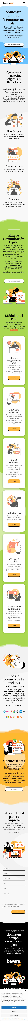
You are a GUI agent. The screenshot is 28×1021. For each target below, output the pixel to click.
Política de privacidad (15, 1019)
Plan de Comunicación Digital (14, 988)
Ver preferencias (14, 1015)
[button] (26, 991)
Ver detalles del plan (14, 44)
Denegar (14, 1011)
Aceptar (14, 1007)
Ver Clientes (14, 789)
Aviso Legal (23, 1019)
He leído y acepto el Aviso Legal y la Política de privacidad (14, 905)
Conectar (18, 912)
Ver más (14, 378)
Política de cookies (6, 1019)
